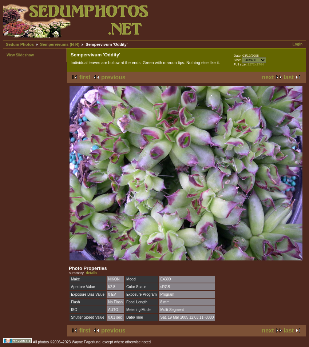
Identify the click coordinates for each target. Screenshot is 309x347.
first (84, 77)
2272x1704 (255, 64)
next (268, 77)
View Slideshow (20, 55)
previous (113, 77)
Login (297, 44)
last (289, 77)
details (92, 273)
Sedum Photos (20, 44)
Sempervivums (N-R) (59, 44)
